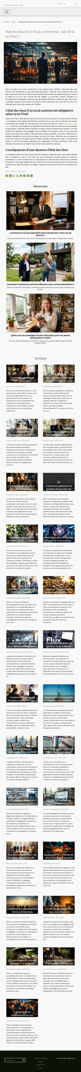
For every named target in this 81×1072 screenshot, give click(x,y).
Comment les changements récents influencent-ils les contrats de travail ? (22, 436)
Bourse (40, 1061)
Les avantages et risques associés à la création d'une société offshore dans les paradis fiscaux (22, 964)
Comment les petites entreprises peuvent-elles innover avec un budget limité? (22, 542)
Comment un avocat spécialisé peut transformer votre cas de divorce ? (40, 234)
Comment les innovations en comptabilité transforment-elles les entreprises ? (22, 593)
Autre (14, 22)
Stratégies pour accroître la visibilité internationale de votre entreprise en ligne (59, 542)
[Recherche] (67, 4)
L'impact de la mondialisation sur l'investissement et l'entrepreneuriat (22, 1016)
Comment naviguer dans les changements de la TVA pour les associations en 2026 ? (59, 436)
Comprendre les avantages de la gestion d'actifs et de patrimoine (22, 752)
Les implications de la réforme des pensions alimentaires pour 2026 (22, 489)
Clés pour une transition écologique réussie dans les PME (59, 592)
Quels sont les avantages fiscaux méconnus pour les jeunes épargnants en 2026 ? (40, 336)
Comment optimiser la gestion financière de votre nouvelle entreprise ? (59, 490)
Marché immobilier (40, 1058)
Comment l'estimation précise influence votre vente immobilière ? (40, 284)
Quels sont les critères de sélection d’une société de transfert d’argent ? (59, 858)
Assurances (40, 1064)
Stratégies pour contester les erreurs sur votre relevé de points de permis (59, 753)
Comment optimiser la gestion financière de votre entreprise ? (59, 646)
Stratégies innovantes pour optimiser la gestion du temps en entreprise (22, 646)
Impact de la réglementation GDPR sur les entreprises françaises (22, 803)
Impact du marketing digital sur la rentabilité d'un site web (59, 803)
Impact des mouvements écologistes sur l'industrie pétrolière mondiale (59, 700)
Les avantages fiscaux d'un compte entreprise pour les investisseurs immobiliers (59, 964)
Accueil (6, 22)
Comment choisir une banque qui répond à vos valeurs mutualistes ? (22, 700)
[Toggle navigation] (7, 12)
